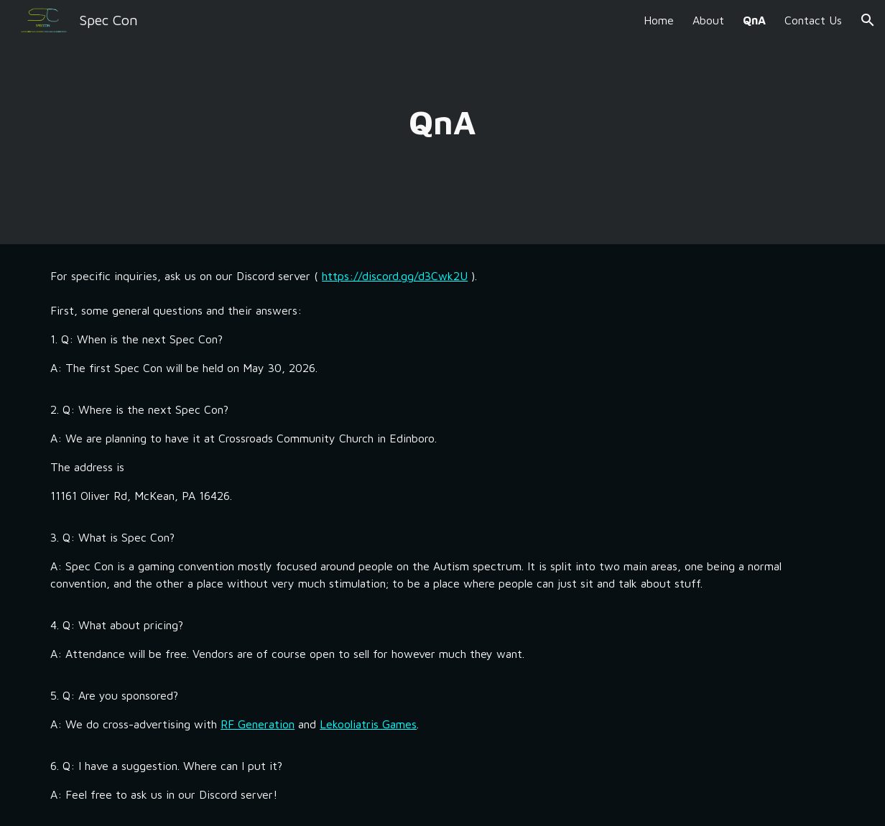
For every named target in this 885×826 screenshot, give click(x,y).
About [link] (708, 20)
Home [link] (659, 20)
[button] (868, 20)
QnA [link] (754, 20)
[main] (443, 122)
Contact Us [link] (813, 20)
